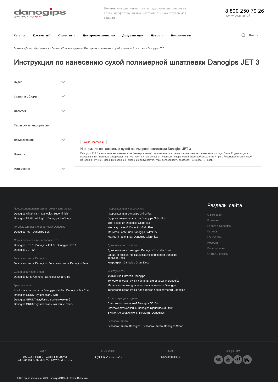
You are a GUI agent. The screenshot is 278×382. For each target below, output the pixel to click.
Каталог (20, 35)
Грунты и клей (22, 285)
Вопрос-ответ (181, 35)
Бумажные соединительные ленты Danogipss (136, 312)
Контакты (213, 220)
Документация (132, 35)
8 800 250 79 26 (244, 11)
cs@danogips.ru (170, 356)
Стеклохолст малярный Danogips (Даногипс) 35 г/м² (140, 308)
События (20, 111)
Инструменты (116, 271)
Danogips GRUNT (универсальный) (36, 294)
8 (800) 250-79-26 (108, 357)
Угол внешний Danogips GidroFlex (129, 222)
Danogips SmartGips (57, 276)
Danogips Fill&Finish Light (29, 218)
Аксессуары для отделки (123, 298)
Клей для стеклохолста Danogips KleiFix (39, 290)
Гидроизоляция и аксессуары (126, 208)
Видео (18, 82)
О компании (67, 35)
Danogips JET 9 (66, 245)
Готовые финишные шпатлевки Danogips (39, 226)
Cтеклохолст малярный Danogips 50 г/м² (133, 303)
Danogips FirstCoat (77, 290)
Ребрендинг (22, 168)
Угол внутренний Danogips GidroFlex (130, 227)
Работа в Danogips (219, 225)
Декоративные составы (122, 245)
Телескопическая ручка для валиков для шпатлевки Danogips (146, 289)
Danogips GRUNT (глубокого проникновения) (42, 299)
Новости (157, 35)
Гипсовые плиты (118, 321)
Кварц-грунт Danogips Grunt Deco (128, 262)
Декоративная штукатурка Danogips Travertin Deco (139, 250)
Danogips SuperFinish (54, 213)
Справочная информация (32, 125)
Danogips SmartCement (28, 276)
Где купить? (42, 35)
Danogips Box (41, 231)
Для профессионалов (99, 35)
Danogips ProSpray (59, 218)
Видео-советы (216, 248)
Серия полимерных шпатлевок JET (36, 240)
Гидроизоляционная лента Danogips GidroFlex (136, 218)
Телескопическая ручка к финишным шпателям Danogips (143, 280)
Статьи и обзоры (25, 96)
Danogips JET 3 (23, 245)
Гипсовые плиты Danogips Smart (69, 263)
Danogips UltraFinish (26, 213)
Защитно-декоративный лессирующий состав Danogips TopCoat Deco (142, 256)
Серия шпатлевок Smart (29, 271)
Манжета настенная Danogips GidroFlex (132, 232)
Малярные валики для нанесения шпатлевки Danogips (142, 285)
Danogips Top (22, 231)
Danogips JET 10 (24, 249)
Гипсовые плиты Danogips (30, 258)
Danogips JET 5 (44, 245)
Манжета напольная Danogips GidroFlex (133, 236)
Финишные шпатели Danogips (126, 276)
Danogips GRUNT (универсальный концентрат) (43, 304)
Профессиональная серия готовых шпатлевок (43, 208)
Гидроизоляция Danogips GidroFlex (130, 213)
